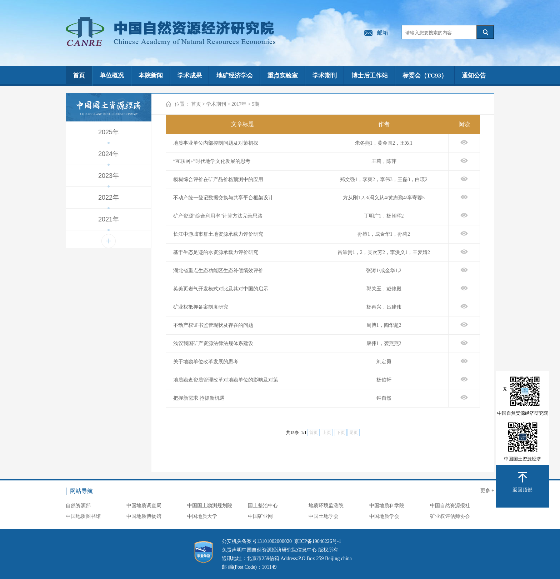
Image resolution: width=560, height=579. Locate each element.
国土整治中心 (263, 505)
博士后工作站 (369, 75)
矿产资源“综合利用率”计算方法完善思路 (217, 216)
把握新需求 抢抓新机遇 (199, 398)
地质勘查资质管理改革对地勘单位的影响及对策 (225, 380)
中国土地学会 (324, 516)
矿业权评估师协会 (450, 516)
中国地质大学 (202, 516)
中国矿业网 (260, 516)
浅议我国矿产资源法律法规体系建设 (213, 343)
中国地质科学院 (386, 505)
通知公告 (474, 75)
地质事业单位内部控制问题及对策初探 (215, 143)
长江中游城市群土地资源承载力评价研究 (218, 234)
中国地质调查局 (143, 505)
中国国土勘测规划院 (209, 505)
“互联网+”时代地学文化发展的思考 (211, 161)
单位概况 (112, 75)
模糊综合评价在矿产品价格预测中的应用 (218, 179)
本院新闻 (151, 75)
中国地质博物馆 (143, 516)
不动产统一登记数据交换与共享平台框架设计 (223, 197)
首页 (79, 75)
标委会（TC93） (425, 75)
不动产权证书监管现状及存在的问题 (213, 325)
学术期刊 (324, 75)
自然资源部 (78, 505)
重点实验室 (283, 75)
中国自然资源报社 (450, 505)
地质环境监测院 (326, 505)
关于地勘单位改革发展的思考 (205, 361)
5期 (255, 104)
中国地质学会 (384, 516)
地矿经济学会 (234, 75)
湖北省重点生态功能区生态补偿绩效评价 (218, 270)
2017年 (238, 104)
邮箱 (382, 33)
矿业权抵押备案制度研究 (200, 307)
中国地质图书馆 (83, 516)
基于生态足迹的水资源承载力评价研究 (215, 252)
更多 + (487, 490)
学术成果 (190, 75)
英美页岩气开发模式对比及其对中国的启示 (220, 288)
